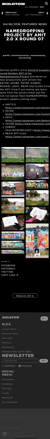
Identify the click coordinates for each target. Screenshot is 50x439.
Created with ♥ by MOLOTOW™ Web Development (18, 434)
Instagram (8, 379)
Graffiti (6, 55)
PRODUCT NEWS (10, 334)
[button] (5, 434)
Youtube (7, 389)
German (10, 366)
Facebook (7, 384)
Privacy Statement (12, 417)
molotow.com (9, 402)
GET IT (44, 361)
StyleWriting (25, 58)
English (26, 366)
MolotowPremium (20, 55)
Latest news (9, 329)
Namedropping (37, 55)
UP (44, 318)
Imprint (6, 413)
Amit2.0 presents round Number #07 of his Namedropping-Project (25, 73)
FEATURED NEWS (34, 24)
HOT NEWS (7, 338)
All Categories (31, 7)
